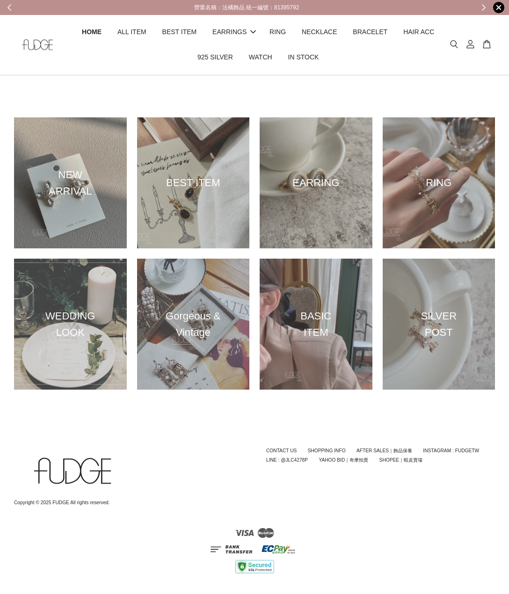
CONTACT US (281, 450)
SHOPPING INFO (327, 450)
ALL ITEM (131, 32)
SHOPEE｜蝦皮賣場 (400, 460)
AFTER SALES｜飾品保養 (384, 450)
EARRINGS (234, 32)
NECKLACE (319, 32)
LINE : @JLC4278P (287, 460)
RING (277, 32)
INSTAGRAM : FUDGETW (451, 450)
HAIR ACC (418, 32)
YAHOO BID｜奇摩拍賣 (343, 460)
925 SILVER (215, 57)
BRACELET (370, 32)
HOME (92, 32)
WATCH (260, 57)
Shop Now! (400, 7)
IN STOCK (303, 57)
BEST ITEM (179, 32)
